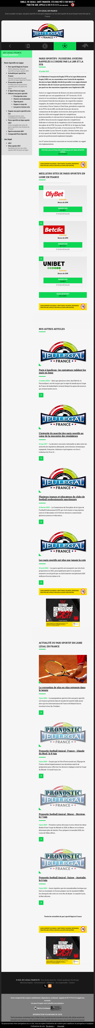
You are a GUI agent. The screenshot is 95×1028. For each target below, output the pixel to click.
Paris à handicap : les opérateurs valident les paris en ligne (62, 371)
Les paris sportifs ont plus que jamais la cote (62, 560)
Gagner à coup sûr (20, 104)
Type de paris (18, 101)
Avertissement (39, 983)
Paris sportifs (63, 295)
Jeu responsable (61, 983)
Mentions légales (26, 983)
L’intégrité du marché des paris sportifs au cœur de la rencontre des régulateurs (61, 434)
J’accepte (60, 1026)
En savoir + (50, 1026)
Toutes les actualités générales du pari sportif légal (63, 152)
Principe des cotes (20, 96)
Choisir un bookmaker (22, 99)
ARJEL (54, 82)
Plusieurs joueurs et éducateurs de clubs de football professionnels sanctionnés (62, 498)
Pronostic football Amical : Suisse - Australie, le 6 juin (62, 879)
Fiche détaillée (63, 214)
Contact (72, 983)
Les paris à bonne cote (22, 107)
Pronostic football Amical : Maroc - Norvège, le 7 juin (62, 815)
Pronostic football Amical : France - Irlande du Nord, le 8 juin (61, 752)
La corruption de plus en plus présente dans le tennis (62, 689)
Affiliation (50, 983)
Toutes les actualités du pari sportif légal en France (63, 916)
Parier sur (63, 209)
